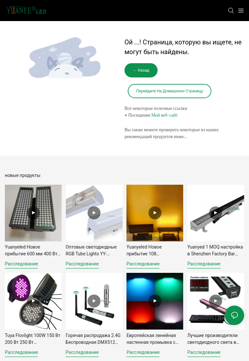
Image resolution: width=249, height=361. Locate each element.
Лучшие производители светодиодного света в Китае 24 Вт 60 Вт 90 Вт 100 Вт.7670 (212, 339)
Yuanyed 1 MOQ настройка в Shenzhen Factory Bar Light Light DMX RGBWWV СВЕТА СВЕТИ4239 (215, 250)
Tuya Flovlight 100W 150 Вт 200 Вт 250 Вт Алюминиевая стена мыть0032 (32, 339)
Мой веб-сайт (164, 115)
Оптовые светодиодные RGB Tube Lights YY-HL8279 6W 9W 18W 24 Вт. (93, 250)
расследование (21, 263)
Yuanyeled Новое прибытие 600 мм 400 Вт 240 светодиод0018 (31, 250)
